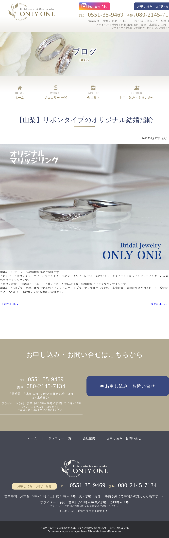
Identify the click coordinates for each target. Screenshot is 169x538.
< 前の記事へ (10, 304)
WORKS (55, 92)
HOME (19, 92)
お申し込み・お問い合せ (124, 438)
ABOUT (93, 92)
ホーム (32, 438)
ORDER (137, 92)
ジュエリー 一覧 (60, 438)
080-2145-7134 (46, 386)
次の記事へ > (159, 304)
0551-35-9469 (105, 14)
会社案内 (89, 438)
